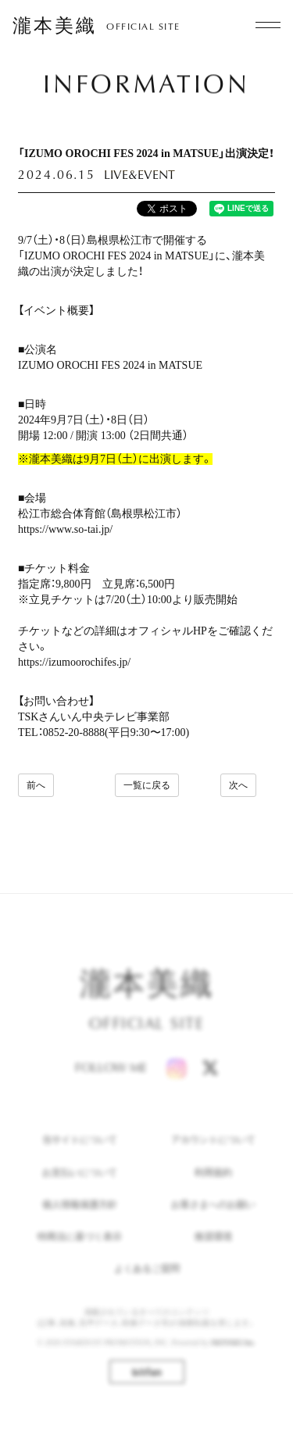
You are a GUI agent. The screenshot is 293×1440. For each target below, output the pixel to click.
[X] (210, 1079)
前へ (36, 785)
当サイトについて (79, 1151)
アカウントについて (213, 1151)
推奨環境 (213, 1247)
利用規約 (213, 1183)
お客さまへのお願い (213, 1215)
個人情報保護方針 (79, 1215)
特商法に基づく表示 (80, 1247)
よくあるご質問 (147, 1279)
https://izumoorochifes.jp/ (74, 662)
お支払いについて (79, 1183)
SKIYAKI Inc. (233, 1353)
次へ (238, 785)
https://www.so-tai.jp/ (65, 529)
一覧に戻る (146, 785)
